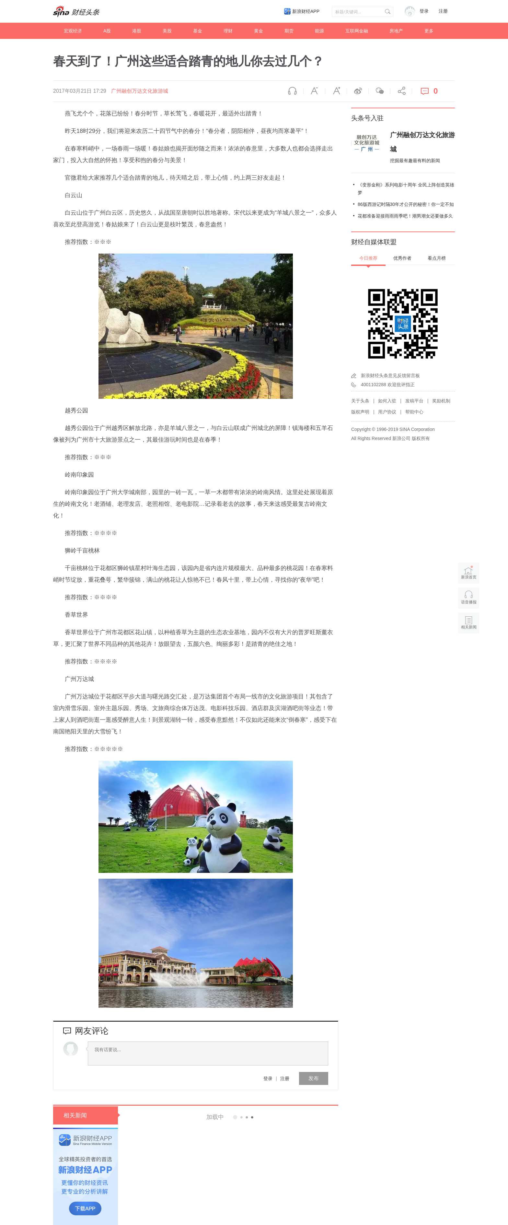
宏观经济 (73, 30)
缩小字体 (314, 91)
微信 (379, 91)
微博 (357, 91)
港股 (136, 30)
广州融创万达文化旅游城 (139, 91)
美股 (167, 30)
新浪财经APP (305, 11)
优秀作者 (402, 258)
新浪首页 (469, 572)
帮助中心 (414, 411)
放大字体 (336, 91)
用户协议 (387, 411)
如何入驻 (387, 400)
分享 (401, 91)
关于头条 (360, 400)
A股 (107, 30)
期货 (289, 30)
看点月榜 (437, 258)
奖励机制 (441, 400)
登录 (267, 1078)
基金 (197, 30)
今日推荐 (368, 258)
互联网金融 (356, 30)
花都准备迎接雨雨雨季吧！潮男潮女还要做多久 (405, 216)
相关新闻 (75, 1115)
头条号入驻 (367, 118)
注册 (443, 11)
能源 (319, 30)
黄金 (258, 30)
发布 (313, 1078)
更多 (428, 30)
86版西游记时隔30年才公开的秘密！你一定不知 (406, 204)
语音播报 (292, 91)
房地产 (396, 30)
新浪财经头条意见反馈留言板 (390, 375)
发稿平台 (414, 400)
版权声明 (360, 411)
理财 (228, 30)
